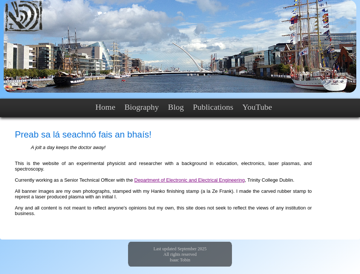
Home (105, 107)
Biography (141, 107)
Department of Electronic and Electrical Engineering (189, 180)
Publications (213, 107)
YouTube (257, 107)
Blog (176, 107)
